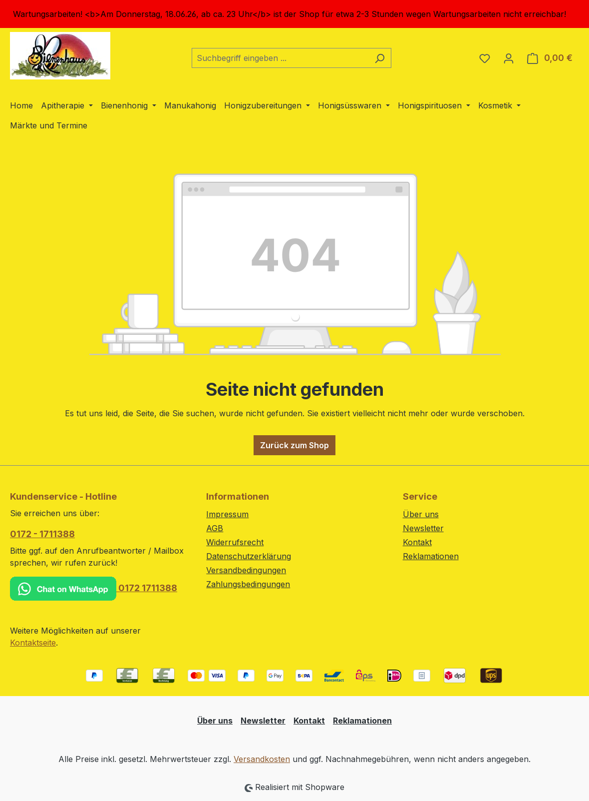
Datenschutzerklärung (248, 556)
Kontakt (417, 542)
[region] (294, 14)
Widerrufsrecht (235, 542)
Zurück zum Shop (294, 445)
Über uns (421, 514)
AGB (214, 528)
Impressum (227, 514)
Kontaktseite (33, 643)
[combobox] (280, 58)
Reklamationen (431, 556)
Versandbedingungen (246, 570)
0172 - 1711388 (42, 534)
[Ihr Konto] (509, 58)
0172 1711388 (93, 589)
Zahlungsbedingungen (248, 584)
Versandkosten (262, 759)
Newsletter (423, 528)
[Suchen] (379, 58)
